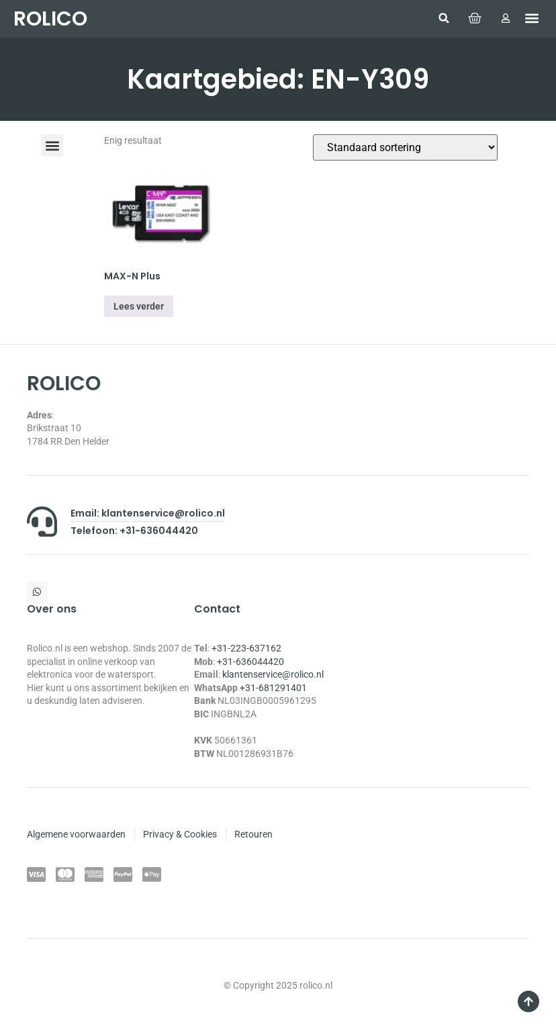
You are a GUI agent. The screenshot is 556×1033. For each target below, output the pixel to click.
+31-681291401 (273, 687)
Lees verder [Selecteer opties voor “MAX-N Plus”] (138, 306)
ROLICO (50, 19)
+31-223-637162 (246, 648)
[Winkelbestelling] (405, 147)
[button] (443, 18)
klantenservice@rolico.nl (273, 674)
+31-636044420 (250, 661)
